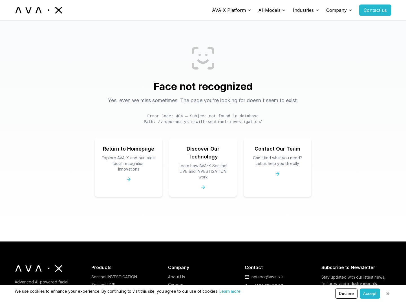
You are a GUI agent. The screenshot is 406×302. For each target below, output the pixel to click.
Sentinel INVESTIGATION (114, 276)
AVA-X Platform (229, 10)
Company (336, 10)
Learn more (229, 291)
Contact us (375, 10)
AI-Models (269, 10)
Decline (346, 293)
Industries (303, 10)
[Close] (388, 293)
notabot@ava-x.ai (267, 276)
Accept (370, 293)
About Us (176, 276)
